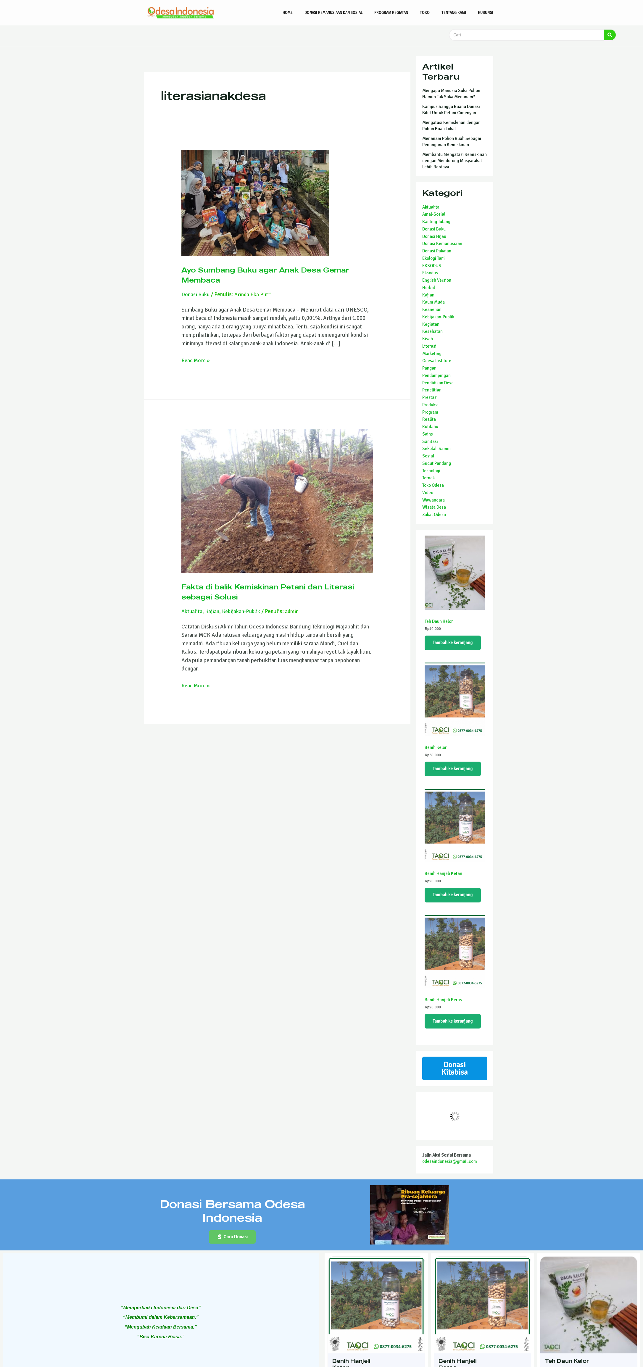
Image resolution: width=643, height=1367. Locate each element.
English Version (436, 280)
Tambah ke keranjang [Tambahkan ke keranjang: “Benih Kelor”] (454, 771)
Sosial (428, 456)
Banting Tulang (436, 221)
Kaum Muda (433, 302)
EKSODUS (431, 265)
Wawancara (433, 500)
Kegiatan (430, 324)
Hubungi (485, 12)
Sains (427, 434)
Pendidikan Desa (438, 383)
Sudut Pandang (436, 463)
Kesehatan (432, 331)
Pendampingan (436, 375)
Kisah (427, 338)
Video (427, 492)
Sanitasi (430, 441)
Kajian (213, 611)
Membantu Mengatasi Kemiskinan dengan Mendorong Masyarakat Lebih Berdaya (454, 161)
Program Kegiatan (391, 12)
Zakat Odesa (434, 514)
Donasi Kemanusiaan (442, 243)
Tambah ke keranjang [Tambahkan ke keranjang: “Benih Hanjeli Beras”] (454, 1028)
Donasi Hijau (434, 236)
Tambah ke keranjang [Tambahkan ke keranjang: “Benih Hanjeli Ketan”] (454, 899)
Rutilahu (430, 426)
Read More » (196, 360)
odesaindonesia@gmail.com (449, 1171)
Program (430, 412)
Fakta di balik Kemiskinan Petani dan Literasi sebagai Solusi (266, 591)
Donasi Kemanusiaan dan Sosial (333, 12)
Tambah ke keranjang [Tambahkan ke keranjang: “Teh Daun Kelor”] (454, 643)
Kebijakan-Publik (243, 611)
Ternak (428, 478)
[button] (232, 1247)
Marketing (431, 353)
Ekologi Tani (433, 258)
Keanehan (431, 309)
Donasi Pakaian (436, 251)
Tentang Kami (453, 12)
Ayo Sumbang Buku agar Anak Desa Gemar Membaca (266, 274)
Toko (425, 12)
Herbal (428, 287)
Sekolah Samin (436, 448)
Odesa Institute (436, 360)
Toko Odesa (433, 485)
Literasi (429, 346)
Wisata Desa (434, 507)
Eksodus (430, 272)
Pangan (429, 368)
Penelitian (431, 390)
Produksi (430, 404)
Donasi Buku (196, 294)
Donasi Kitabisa (454, 1077)
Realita (429, 419)
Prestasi (430, 397)
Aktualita (192, 611)
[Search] (610, 35)
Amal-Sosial (433, 214)
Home (288, 12)
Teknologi (431, 470)
